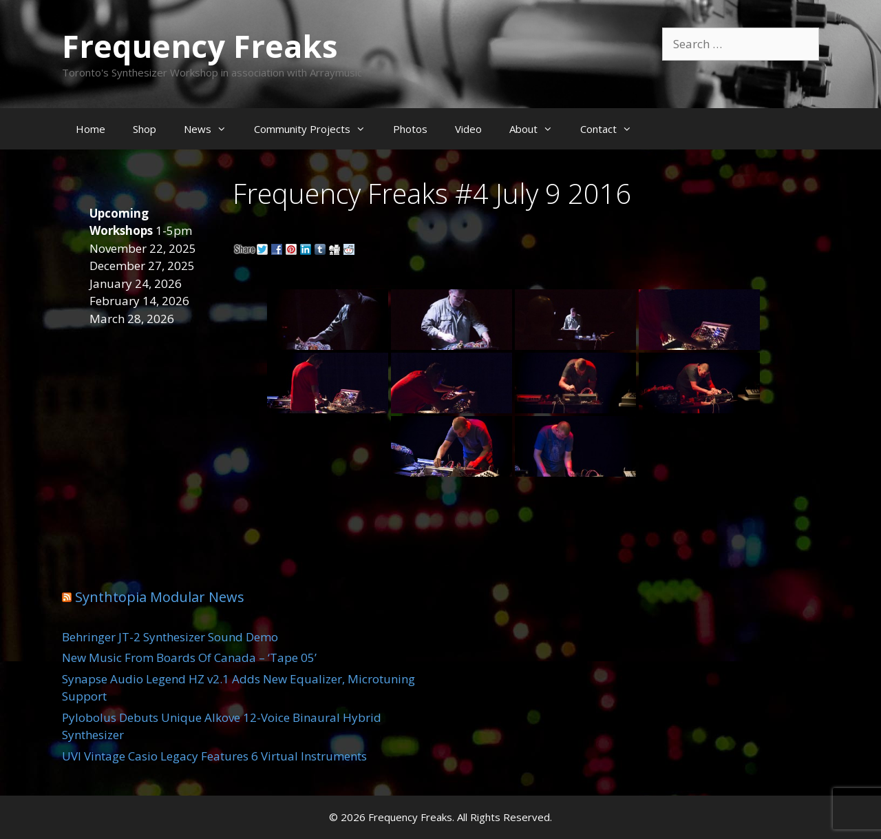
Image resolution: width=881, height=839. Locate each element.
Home (90, 129)
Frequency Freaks (200, 46)
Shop (144, 129)
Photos (410, 129)
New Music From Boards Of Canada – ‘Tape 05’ (189, 657)
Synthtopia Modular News (159, 597)
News (212, 128)
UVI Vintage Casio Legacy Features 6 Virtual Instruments (214, 756)
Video (468, 129)
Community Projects (316, 128)
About (537, 128)
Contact (613, 128)
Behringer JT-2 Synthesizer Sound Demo (170, 637)
